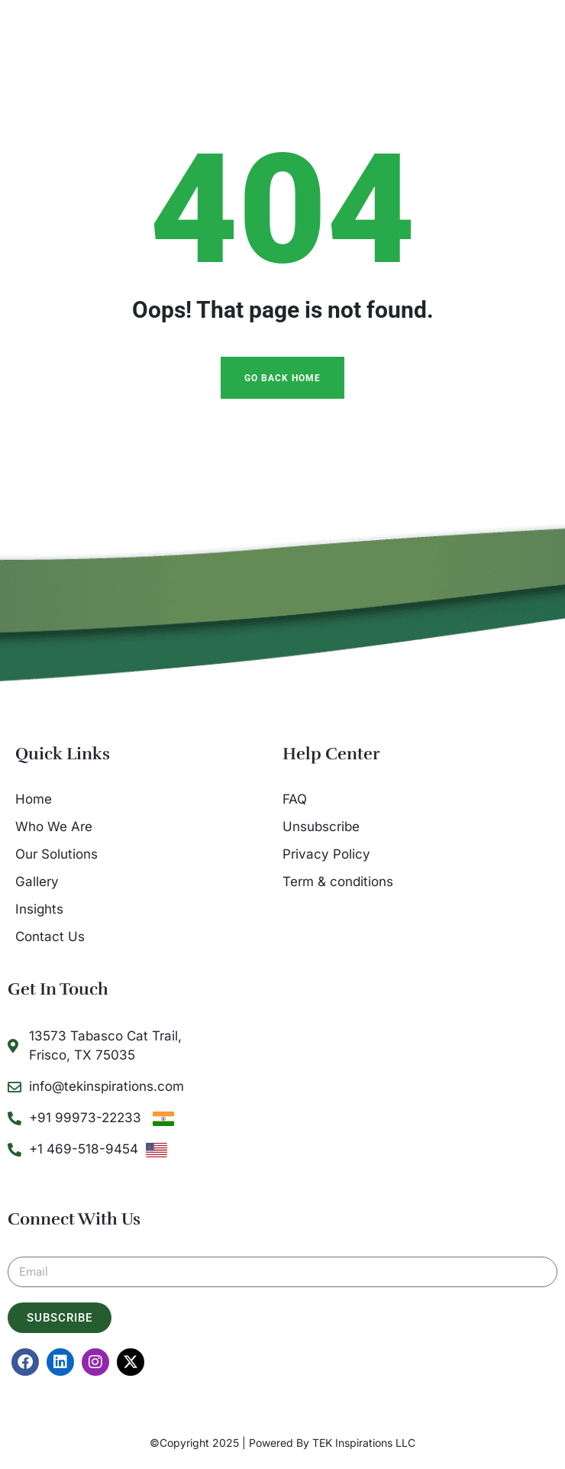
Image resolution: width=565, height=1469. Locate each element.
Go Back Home (282, 378)
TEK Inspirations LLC (363, 1442)
